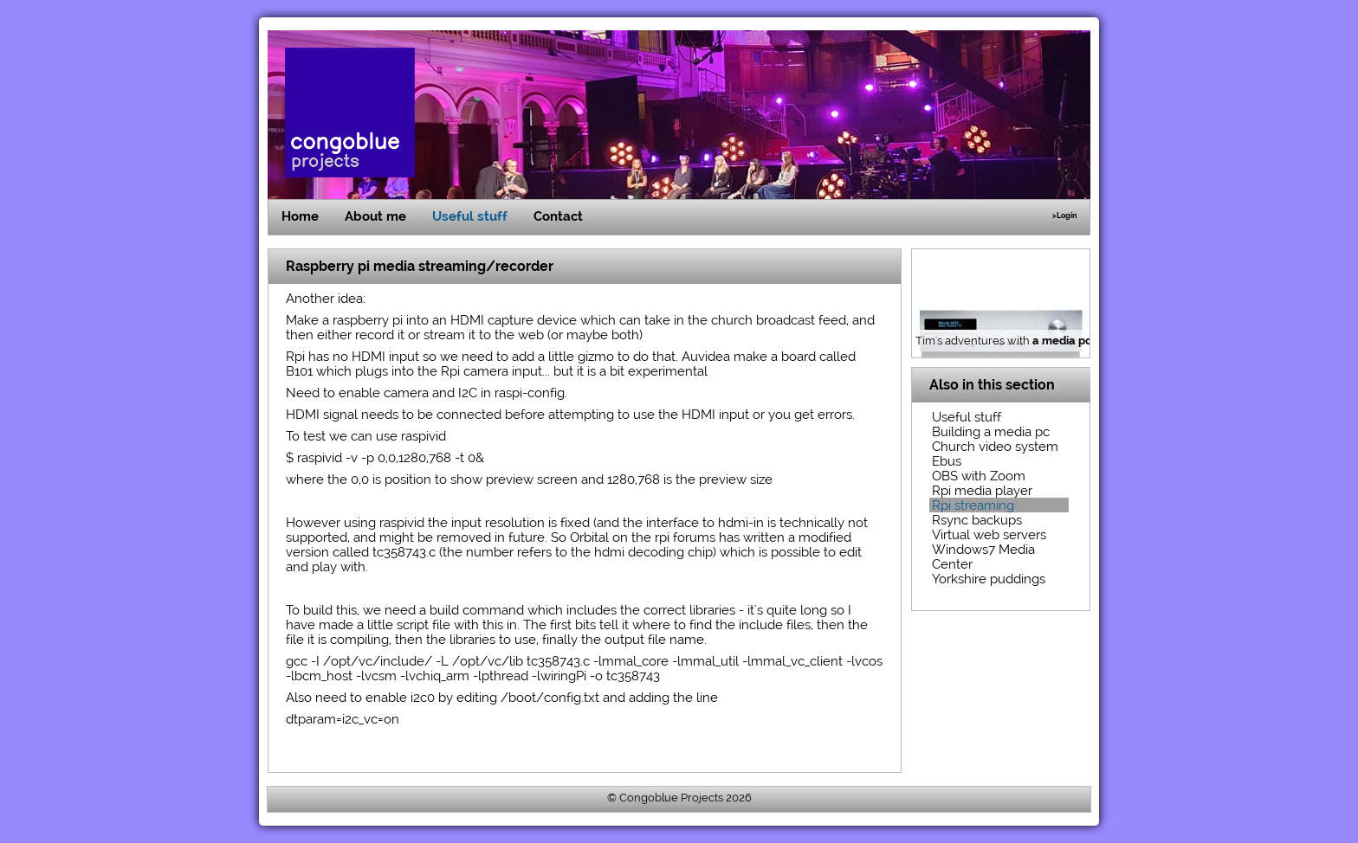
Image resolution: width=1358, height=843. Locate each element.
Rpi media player (982, 490)
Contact (558, 216)
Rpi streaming (973, 505)
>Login (1064, 215)
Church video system (995, 446)
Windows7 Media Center (983, 556)
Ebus (946, 461)
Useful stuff (470, 216)
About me (375, 216)
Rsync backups (977, 519)
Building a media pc (991, 431)
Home (300, 216)
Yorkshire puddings (988, 578)
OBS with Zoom (978, 475)
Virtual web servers (989, 534)
